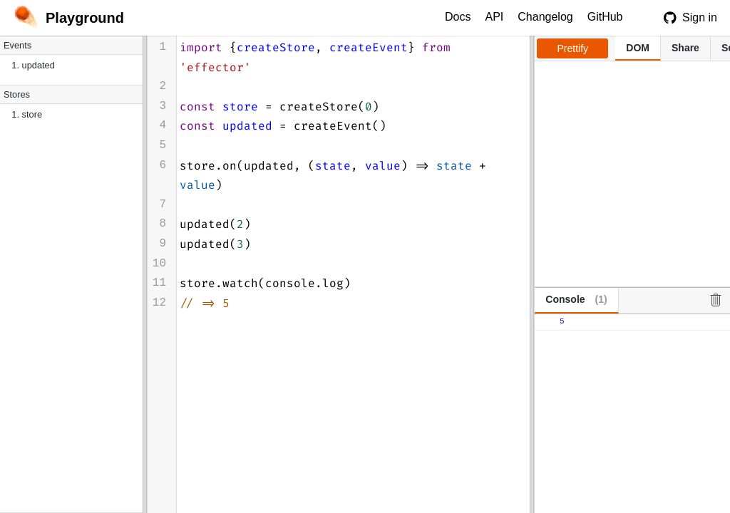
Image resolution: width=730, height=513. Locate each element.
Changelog (545, 17)
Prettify (573, 48)
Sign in (690, 17)
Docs (458, 17)
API (494, 17)
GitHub (605, 17)
